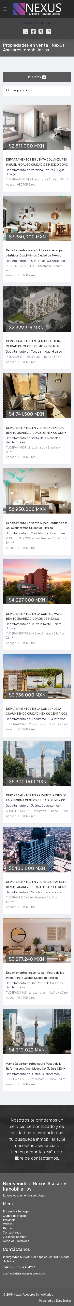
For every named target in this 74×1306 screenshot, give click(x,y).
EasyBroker (63, 1300)
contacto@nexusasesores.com (24, 1273)
